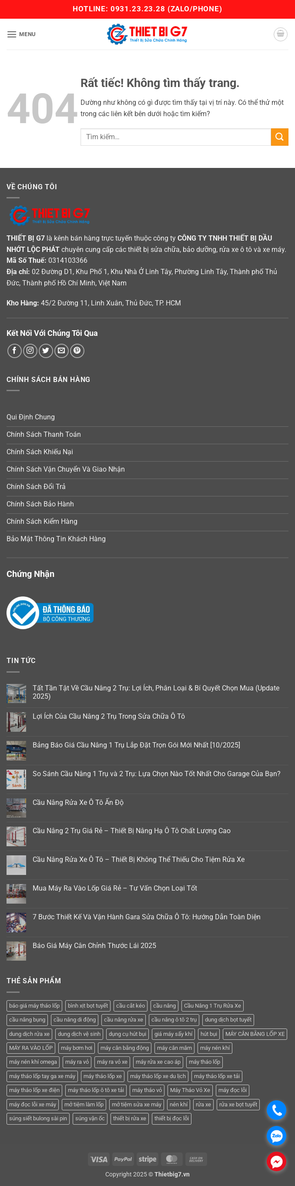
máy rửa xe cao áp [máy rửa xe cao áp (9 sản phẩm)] (158, 1062)
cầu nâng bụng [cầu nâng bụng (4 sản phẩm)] (27, 1019)
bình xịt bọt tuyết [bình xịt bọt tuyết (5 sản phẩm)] (88, 1005)
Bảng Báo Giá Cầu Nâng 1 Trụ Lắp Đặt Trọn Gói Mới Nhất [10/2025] (136, 745)
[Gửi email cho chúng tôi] (61, 351)
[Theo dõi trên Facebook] (14, 351)
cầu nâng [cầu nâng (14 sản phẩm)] (164, 1005)
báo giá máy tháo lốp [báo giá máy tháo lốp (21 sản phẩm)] (34, 1005)
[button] (21, 34)
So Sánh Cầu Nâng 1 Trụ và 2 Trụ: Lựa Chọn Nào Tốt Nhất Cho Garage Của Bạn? (157, 774)
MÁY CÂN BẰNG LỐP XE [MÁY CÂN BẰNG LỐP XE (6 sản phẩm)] (255, 1034)
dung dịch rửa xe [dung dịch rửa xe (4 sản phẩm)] (29, 1034)
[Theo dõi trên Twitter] (46, 351)
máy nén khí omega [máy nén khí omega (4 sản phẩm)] (33, 1062)
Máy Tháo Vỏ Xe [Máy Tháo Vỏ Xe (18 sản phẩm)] (190, 1090)
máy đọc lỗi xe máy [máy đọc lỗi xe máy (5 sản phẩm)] (32, 1104)
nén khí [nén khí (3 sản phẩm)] (179, 1104)
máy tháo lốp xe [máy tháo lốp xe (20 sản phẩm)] (103, 1076)
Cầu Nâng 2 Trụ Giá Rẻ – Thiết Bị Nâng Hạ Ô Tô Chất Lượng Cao (132, 831)
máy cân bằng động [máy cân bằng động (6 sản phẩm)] (125, 1048)
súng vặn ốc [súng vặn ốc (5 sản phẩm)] (90, 1118)
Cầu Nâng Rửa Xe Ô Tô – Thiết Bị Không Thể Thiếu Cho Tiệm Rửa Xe (139, 859)
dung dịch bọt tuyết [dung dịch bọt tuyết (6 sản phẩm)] (228, 1019)
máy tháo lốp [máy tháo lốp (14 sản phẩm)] (204, 1062)
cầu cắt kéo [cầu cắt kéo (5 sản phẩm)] (130, 1005)
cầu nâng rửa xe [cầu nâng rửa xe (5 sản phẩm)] (123, 1019)
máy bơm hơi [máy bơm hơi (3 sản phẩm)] (76, 1048)
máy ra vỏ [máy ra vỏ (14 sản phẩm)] (77, 1062)
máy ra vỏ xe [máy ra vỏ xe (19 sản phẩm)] (112, 1062)
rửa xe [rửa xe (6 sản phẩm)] (203, 1104)
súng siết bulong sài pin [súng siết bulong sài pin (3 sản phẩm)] (38, 1118)
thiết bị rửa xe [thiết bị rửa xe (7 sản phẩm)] (129, 1118)
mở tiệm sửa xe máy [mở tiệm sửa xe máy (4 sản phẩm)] (136, 1104)
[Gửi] (279, 136)
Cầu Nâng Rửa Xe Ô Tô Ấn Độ (78, 802)
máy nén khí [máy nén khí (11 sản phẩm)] (215, 1048)
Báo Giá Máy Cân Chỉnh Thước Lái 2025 (94, 945)
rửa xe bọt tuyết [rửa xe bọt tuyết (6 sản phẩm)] (238, 1104)
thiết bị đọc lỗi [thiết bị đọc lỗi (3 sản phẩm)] (171, 1118)
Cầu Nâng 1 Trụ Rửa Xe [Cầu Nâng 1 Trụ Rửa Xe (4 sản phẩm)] (212, 1005)
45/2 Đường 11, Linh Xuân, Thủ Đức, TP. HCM (111, 303)
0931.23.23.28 (139, 8)
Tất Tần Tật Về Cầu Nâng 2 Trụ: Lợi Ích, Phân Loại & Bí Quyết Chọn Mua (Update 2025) (156, 692)
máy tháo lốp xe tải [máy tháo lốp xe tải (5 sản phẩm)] (217, 1076)
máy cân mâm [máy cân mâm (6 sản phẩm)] (174, 1048)
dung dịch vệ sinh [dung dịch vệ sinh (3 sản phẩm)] (79, 1034)
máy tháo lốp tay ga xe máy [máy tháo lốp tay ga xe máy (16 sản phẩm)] (42, 1076)
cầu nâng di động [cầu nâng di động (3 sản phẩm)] (75, 1019)
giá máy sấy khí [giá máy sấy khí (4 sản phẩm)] (173, 1034)
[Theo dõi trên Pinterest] (77, 351)
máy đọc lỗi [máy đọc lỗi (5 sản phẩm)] (232, 1090)
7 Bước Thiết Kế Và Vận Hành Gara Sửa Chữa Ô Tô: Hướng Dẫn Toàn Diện (147, 917)
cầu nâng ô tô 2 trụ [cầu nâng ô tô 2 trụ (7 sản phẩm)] (174, 1019)
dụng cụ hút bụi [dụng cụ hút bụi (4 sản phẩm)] (127, 1034)
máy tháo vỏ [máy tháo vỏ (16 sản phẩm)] (147, 1090)
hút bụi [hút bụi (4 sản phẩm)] (209, 1034)
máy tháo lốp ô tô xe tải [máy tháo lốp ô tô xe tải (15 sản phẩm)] (96, 1090)
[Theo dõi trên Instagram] (30, 351)
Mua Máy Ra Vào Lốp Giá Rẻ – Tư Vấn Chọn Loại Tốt (115, 888)
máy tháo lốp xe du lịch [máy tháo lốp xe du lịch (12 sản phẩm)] (158, 1076)
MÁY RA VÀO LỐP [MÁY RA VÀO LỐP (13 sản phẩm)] (31, 1048)
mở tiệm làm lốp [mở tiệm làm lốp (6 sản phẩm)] (84, 1104)
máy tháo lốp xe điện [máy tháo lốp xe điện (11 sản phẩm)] (34, 1090)
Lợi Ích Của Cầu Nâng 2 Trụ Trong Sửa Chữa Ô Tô (109, 716)
